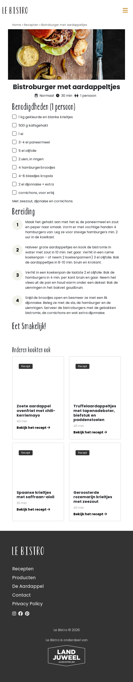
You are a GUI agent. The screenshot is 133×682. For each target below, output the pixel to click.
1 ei (21, 133)
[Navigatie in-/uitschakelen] (125, 10)
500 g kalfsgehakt (33, 125)
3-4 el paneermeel (34, 142)
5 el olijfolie (27, 150)
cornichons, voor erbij (36, 192)
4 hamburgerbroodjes (37, 167)
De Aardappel (28, 586)
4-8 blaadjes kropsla (36, 175)
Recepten (31, 25)
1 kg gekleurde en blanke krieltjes (46, 117)
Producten (24, 578)
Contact (21, 595)
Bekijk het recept (33, 427)
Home (16, 25)
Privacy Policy (27, 604)
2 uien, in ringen (31, 159)
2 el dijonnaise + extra (36, 184)
